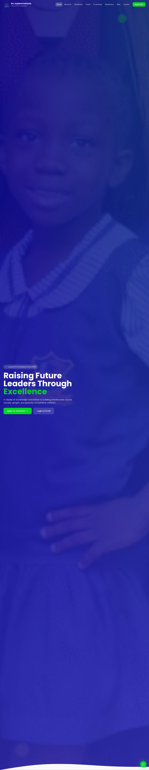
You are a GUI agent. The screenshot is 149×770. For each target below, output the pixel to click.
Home (59, 4)
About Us (67, 4)
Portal (88, 4)
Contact (126, 4)
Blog (118, 4)
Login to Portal (43, 411)
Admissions (109, 4)
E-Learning (97, 4)
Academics (78, 4)
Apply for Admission (17, 411)
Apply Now (139, 4)
